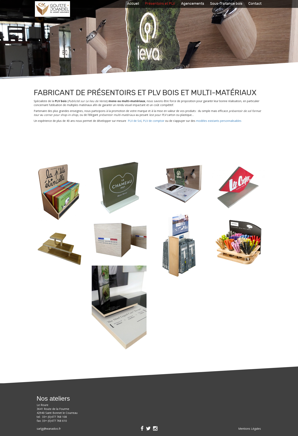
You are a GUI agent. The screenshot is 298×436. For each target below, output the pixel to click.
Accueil (133, 4)
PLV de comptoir (153, 121)
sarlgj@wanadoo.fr (49, 428)
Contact (255, 4)
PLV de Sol (134, 121)
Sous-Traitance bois (226, 4)
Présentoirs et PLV (160, 4)
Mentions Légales (249, 428)
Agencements (192, 4)
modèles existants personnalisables (218, 121)
